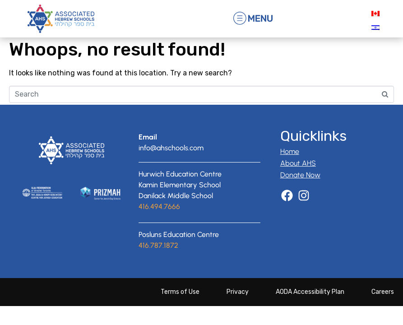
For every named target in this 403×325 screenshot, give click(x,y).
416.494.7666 (159, 216)
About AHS (298, 173)
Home (289, 161)
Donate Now (300, 185)
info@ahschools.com (171, 157)
